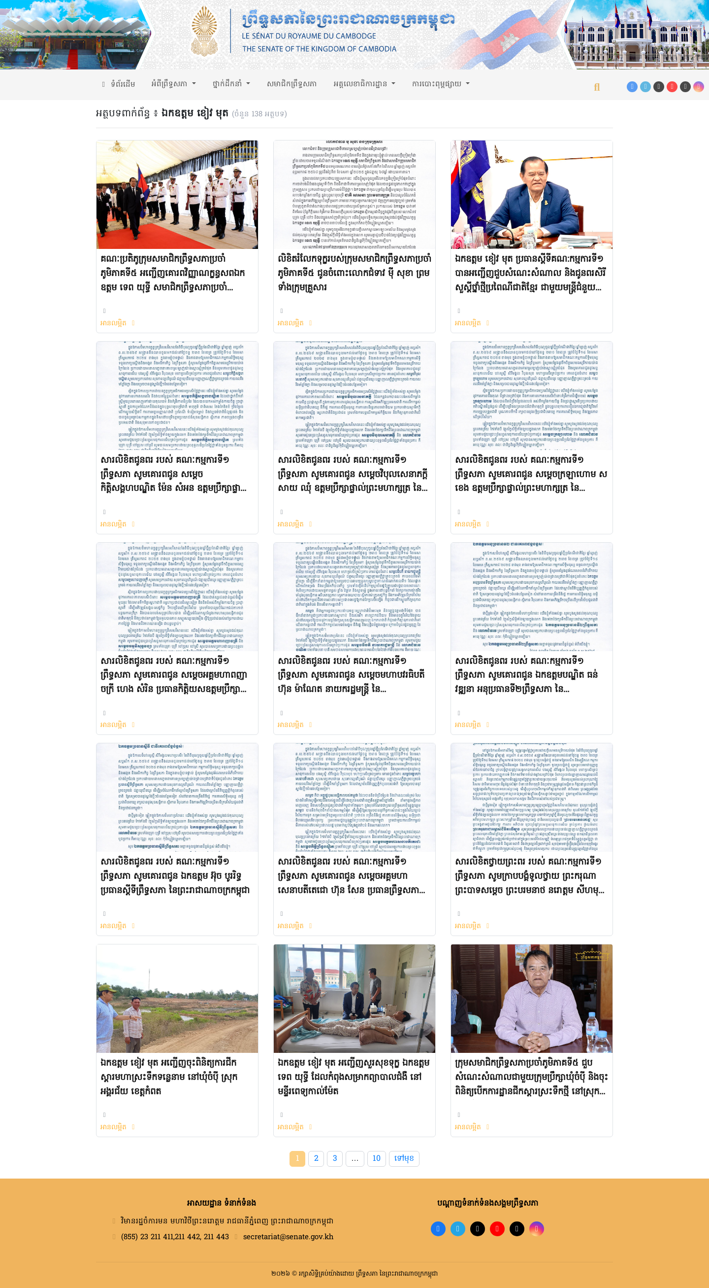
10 (377, 1159)
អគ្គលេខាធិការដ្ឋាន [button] (362, 84)
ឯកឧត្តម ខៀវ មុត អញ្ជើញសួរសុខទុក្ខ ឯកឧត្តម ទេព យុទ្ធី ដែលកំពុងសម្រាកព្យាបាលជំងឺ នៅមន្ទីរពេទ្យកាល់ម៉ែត (353, 1078)
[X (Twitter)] (685, 86)
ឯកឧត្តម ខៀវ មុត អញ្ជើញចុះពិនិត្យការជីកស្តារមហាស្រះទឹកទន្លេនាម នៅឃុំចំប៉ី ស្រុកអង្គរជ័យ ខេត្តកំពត (168, 1078)
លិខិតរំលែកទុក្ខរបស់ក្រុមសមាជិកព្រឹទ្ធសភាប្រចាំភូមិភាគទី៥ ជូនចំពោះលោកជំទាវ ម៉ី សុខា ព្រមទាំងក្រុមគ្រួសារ (354, 274)
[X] (517, 1228)
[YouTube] (672, 86)
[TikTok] (658, 86)
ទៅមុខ (404, 1159)
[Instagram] (698, 86)
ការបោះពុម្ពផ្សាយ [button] (438, 84)
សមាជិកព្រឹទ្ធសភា (292, 84)
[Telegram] (645, 86)
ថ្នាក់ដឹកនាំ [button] (229, 84)
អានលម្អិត (119, 323)
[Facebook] (632, 86)
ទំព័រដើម (117, 84)
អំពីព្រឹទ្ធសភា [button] (171, 84)
